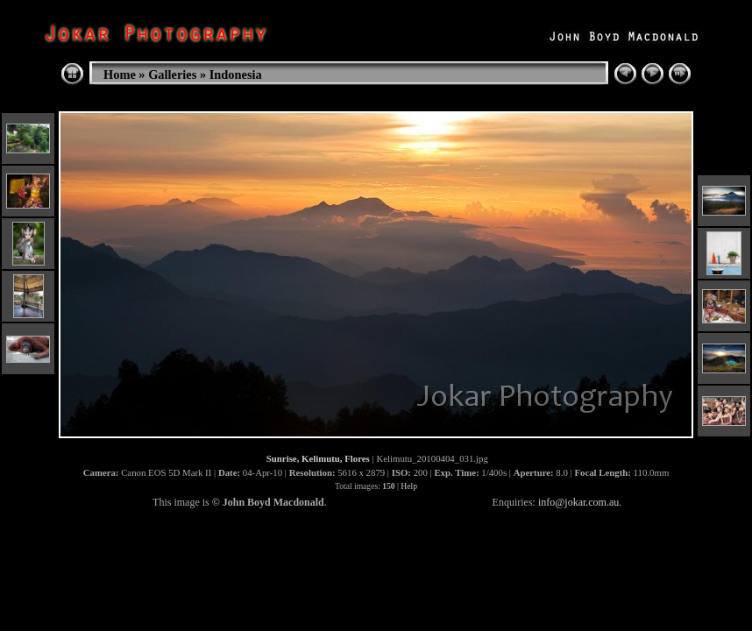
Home (119, 74)
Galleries (172, 74)
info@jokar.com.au (578, 502)
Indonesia (235, 74)
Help (409, 486)
